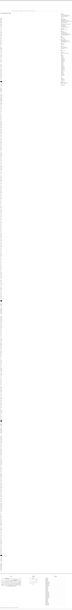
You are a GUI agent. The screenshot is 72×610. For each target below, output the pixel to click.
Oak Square (1, 559)
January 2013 (62, 67)
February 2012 (47, 603)
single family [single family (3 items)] (16, 585)
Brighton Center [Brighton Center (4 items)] (2, 581)
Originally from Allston (63, 42)
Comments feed (63, 79)
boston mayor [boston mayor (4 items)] (5, 580)
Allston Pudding (63, 44)
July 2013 (62, 62)
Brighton (1, 89)
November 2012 (47, 595)
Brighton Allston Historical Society (65, 40)
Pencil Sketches (63, 38)
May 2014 (62, 56)
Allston (1, 309)
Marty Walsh (1, 90)
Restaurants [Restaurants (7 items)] (10, 585)
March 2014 (46, 581)
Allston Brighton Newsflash (12, 4)
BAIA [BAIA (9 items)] (20, 578)
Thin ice (62, 17)
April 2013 (46, 590)
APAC (62, 23)
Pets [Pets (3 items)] (6, 585)
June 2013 (62, 63)
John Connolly (1, 312)
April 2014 (62, 57)
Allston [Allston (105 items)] (7, 578)
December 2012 (47, 594)
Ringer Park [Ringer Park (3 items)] (13, 585)
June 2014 (46, 578)
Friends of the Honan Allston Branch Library (66, 34)
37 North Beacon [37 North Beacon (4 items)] (3, 578)
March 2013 (62, 65)
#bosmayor (1, 308)
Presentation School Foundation (64, 27)
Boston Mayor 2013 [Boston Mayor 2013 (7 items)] (10, 580)
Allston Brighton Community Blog (65, 20)
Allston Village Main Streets (64, 22)
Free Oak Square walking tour (64, 16)
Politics (1, 305)
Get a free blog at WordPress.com (4, 607)
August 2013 (47, 586)
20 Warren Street (1, 47)
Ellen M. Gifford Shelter (63, 29)
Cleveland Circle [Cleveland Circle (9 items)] (8, 581)
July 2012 (46, 598)
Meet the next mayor (1, 318)
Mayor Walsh (1, 91)
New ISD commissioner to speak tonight (65, 15)
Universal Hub (62, 48)
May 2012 (62, 72)
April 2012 (62, 73)
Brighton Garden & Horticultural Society (65, 41)
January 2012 (62, 75)
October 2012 (62, 69)
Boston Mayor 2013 (1, 310)
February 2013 (62, 66)
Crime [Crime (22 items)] (11, 581)
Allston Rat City (63, 37)
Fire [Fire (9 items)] (14, 581)
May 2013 (62, 64)
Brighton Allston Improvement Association (66, 24)
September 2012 (63, 70)
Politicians (1, 85)
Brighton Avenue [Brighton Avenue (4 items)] (19, 580)
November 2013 (63, 59)
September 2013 (47, 585)
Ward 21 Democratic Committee (64, 53)
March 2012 (46, 602)
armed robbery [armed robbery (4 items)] (15, 578)
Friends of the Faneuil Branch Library (65, 33)
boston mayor (1, 88)
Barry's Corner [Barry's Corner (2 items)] (2, 580)
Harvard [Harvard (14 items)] (19, 581)
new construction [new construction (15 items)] (17, 583)
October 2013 (62, 60)
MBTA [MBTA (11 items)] (20, 582)
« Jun (33, 584)
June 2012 (46, 599)
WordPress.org (63, 80)
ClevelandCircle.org (63, 26)
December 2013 (47, 582)
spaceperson (16, 607)
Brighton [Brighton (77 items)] (15, 580)
